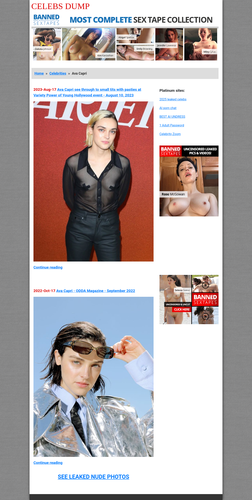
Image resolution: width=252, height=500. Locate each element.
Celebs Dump (60, 6)
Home (39, 73)
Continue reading (47, 267)
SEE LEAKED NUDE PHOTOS (93, 476)
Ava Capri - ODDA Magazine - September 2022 (95, 290)
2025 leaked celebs (172, 99)
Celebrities (57, 73)
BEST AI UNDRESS (172, 117)
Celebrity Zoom (170, 134)
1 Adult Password (171, 125)
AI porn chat (167, 108)
